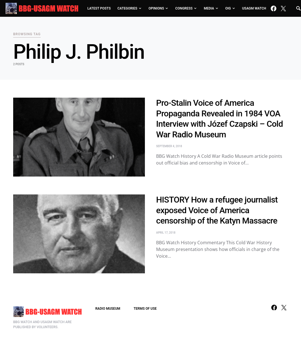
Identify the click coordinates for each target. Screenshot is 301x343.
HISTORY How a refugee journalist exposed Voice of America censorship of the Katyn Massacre (217, 210)
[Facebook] (273, 8)
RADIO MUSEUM (107, 309)
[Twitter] (283, 8)
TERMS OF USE (145, 309)
